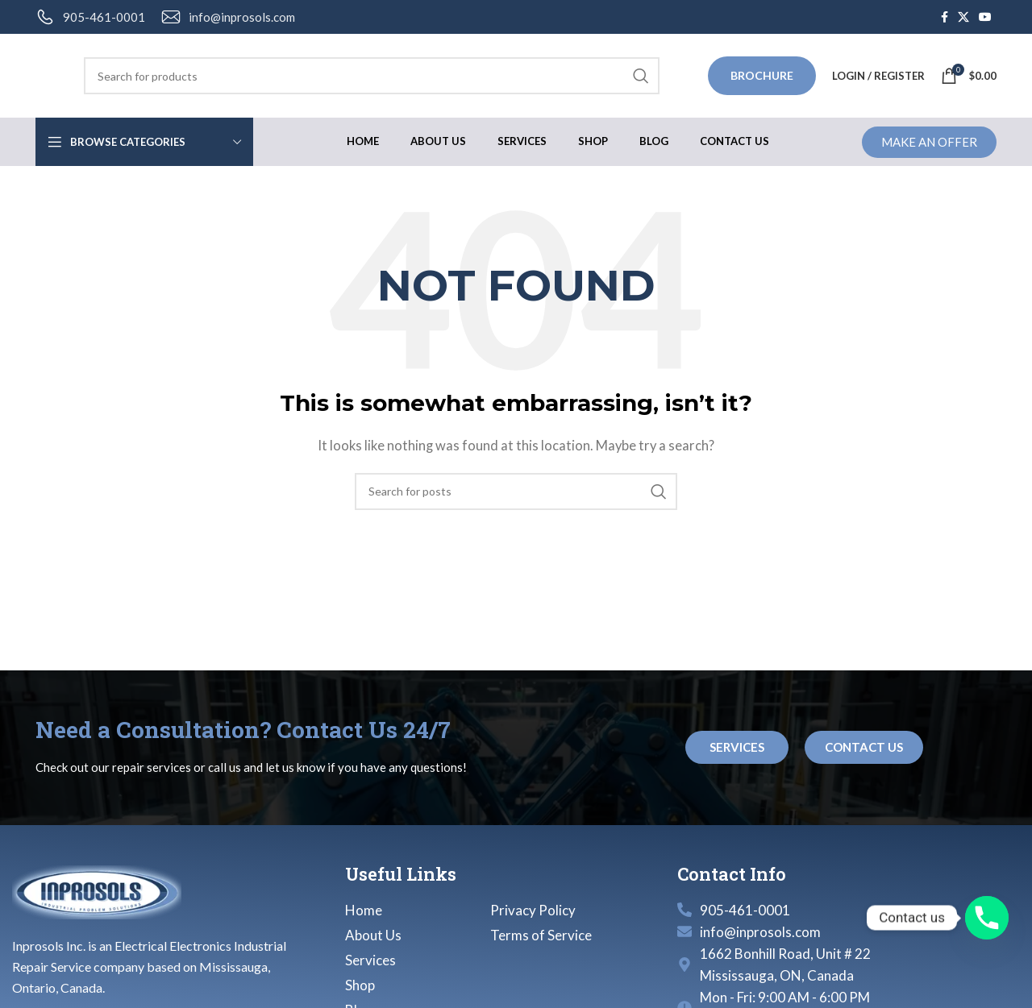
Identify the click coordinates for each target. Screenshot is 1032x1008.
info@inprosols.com (242, 17)
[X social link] (963, 17)
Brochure (761, 75)
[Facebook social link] (944, 17)
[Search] (372, 75)
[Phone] (987, 918)
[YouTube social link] (985, 17)
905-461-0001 (104, 17)
